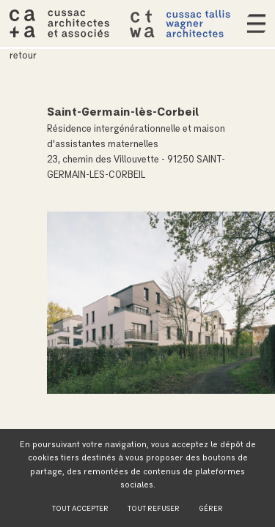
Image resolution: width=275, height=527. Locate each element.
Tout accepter (80, 508)
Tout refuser (154, 508)
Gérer (211, 508)
